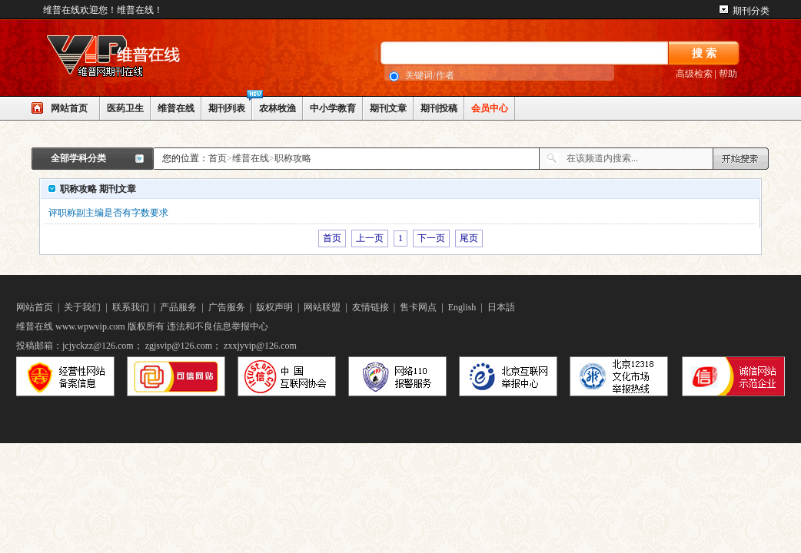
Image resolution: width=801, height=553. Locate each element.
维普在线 (176, 108)
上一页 (370, 238)
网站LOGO (147, 58)
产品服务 (178, 307)
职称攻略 (292, 158)
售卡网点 (418, 307)
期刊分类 (751, 10)
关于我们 (82, 307)
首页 (217, 158)
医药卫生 (125, 108)
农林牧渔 (277, 108)
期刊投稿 (438, 108)
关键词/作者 (429, 75)
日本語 (501, 307)
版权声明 (274, 307)
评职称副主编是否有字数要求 (108, 212)
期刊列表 (226, 108)
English (462, 307)
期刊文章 (388, 108)
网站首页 (69, 108)
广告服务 (226, 307)
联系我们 (130, 307)
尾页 (469, 238)
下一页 (431, 238)
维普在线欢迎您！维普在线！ (103, 10)
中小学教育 (333, 108)
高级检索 (694, 73)
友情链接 (370, 307)
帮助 (728, 73)
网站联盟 (322, 307)
